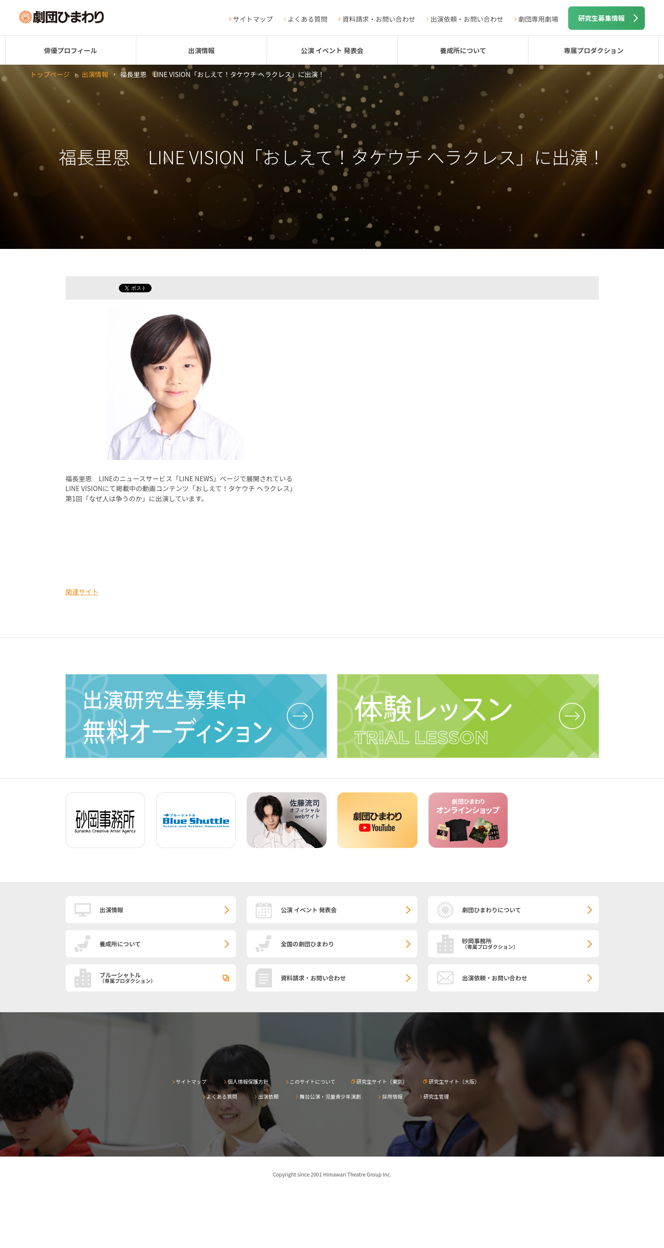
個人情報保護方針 (247, 1081)
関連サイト (82, 591)
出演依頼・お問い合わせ (466, 18)
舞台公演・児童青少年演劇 (330, 1096)
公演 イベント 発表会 (332, 50)
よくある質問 (307, 18)
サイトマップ (253, 18)
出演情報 (201, 50)
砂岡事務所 (530, 943)
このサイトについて (313, 1081)
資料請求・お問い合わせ (379, 18)
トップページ (49, 74)
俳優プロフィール (70, 50)
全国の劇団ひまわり (307, 944)
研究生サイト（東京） (382, 1081)
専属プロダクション (594, 50)
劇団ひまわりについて (491, 909)
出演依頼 (268, 1096)
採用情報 (392, 1096)
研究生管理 (436, 1096)
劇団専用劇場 (538, 18)
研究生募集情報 (601, 18)
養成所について (463, 50)
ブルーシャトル (168, 977)
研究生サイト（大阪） (454, 1081)
